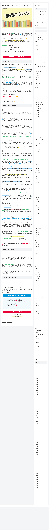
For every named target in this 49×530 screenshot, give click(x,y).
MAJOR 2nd (38, 276)
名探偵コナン (38, 280)
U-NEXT (37, 73)
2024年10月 (36, 396)
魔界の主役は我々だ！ (39, 346)
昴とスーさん (38, 147)
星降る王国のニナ (38, 37)
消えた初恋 (37, 197)
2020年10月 (36, 487)
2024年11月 (36, 394)
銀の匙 (37, 284)
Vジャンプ (36, 60)
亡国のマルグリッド (39, 232)
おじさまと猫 (38, 118)
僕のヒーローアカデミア (39, 315)
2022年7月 (36, 448)
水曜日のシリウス (37, 240)
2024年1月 (36, 413)
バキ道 (37, 336)
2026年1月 (36, 367)
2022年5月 (36, 452)
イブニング (36, 100)
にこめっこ (37, 168)
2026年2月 (36, 365)
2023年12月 (36, 415)
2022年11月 (36, 440)
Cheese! (36, 41)
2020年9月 (36, 489)
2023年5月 (36, 429)
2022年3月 (36, 456)
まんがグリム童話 (37, 83)
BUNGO (37, 268)
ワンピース (37, 311)
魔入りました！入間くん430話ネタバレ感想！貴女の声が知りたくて (41, 12)
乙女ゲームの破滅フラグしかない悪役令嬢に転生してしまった (41, 67)
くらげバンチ (37, 77)
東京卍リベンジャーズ (39, 357)
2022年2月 (36, 458)
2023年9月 (36, 421)
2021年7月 (36, 471)
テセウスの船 (38, 170)
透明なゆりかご (38, 143)
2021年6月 (36, 473)
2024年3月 (36, 409)
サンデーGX (36, 120)
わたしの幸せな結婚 (39, 112)
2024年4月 (36, 407)
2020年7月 (36, 493)
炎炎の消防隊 (38, 359)
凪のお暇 (37, 47)
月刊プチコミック (37, 224)
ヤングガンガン (37, 176)
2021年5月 (36, 475)
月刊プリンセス (37, 230)
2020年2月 (36, 502)
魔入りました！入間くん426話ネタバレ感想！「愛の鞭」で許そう (41, 25)
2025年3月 (36, 386)
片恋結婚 (37, 253)
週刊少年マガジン (37, 348)
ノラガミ (37, 238)
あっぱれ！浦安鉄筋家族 (39, 334)
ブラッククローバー (39, 303)
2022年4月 (36, 454)
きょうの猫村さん (37, 75)
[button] (46, 6)
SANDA (37, 332)
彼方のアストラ (38, 211)
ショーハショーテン (39, 131)
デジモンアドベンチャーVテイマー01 (41, 62)
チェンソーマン (38, 299)
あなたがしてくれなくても (40, 246)
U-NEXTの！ (17, 316)
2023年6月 (36, 427)
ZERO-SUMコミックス (38, 64)
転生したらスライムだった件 (40, 51)
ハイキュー (37, 301)
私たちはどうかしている (39, 39)
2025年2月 (36, 388)
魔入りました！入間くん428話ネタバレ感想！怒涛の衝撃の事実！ (41, 18)
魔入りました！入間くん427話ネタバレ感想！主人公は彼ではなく (41, 22)
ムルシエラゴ (38, 178)
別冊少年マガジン (37, 199)
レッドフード (38, 309)
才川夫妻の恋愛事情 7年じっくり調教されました (41, 251)
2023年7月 (36, 425)
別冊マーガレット (37, 195)
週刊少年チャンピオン (38, 328)
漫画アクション (37, 244)
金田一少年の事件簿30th (39, 104)
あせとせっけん (38, 264)
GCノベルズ (36, 49)
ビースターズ (38, 338)
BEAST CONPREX (38, 330)
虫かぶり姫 (37, 69)
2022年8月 (36, 446)
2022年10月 (36, 442)
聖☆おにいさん (38, 174)
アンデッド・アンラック (39, 297)
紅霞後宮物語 (38, 234)
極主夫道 (37, 79)
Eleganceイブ (37, 45)
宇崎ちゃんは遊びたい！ (39, 139)
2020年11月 (36, 485)
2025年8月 (36, 376)
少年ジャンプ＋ (37, 207)
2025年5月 (36, 382)
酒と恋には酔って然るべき (40, 108)
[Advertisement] (22, 518)
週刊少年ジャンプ (37, 286)
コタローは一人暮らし (39, 151)
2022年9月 (36, 444)
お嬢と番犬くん (38, 193)
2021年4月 (36, 477)
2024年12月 (36, 392)
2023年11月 (36, 417)
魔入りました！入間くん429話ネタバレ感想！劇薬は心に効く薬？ (41, 15)
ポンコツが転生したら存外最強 (40, 242)
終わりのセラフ (38, 135)
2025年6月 (36, 380)
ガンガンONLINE (37, 110)
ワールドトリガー (38, 133)
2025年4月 (36, 384)
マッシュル (37, 305)
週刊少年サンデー (37, 274)
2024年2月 (36, 411)
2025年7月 (36, 378)
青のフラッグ (38, 213)
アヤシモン (37, 295)
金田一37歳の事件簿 (39, 102)
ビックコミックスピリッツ (39, 153)
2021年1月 (36, 483)
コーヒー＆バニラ (38, 43)
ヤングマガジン (37, 180)
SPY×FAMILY (38, 209)
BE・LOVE (36, 33)
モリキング (37, 307)
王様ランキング (38, 164)
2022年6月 (36, 450)
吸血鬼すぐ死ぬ (38, 340)
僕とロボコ (37, 313)
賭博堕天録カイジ (38, 184)
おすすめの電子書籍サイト (39, 71)
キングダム (37, 272)
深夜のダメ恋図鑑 (38, 228)
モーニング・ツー (37, 172)
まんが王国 (36, 87)
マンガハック (37, 162)
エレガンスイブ (37, 106)
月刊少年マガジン (37, 236)
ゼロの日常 (37, 278)
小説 (35, 203)
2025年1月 (36, 390)
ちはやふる (37, 35)
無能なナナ (37, 114)
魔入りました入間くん (39, 344)
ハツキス (36, 141)
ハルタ (36, 145)
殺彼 (36, 81)
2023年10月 (36, 419)
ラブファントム (38, 226)
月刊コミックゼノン (38, 215)
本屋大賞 (37, 205)
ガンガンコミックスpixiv (38, 116)
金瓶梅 (37, 85)
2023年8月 (36, 423)
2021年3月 (36, 479)
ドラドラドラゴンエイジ (38, 137)
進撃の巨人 (37, 201)
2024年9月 (36, 398)
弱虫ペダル (37, 342)
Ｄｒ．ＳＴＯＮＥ (38, 326)
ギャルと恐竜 (38, 182)
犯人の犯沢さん (38, 282)
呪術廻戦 (37, 317)
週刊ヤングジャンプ (38, 266)
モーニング (36, 166)
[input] (41, 5)
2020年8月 (36, 491)
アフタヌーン (37, 89)
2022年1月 (36, 460)
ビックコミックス (37, 149)
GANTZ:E (37, 270)
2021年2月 (36, 481)
